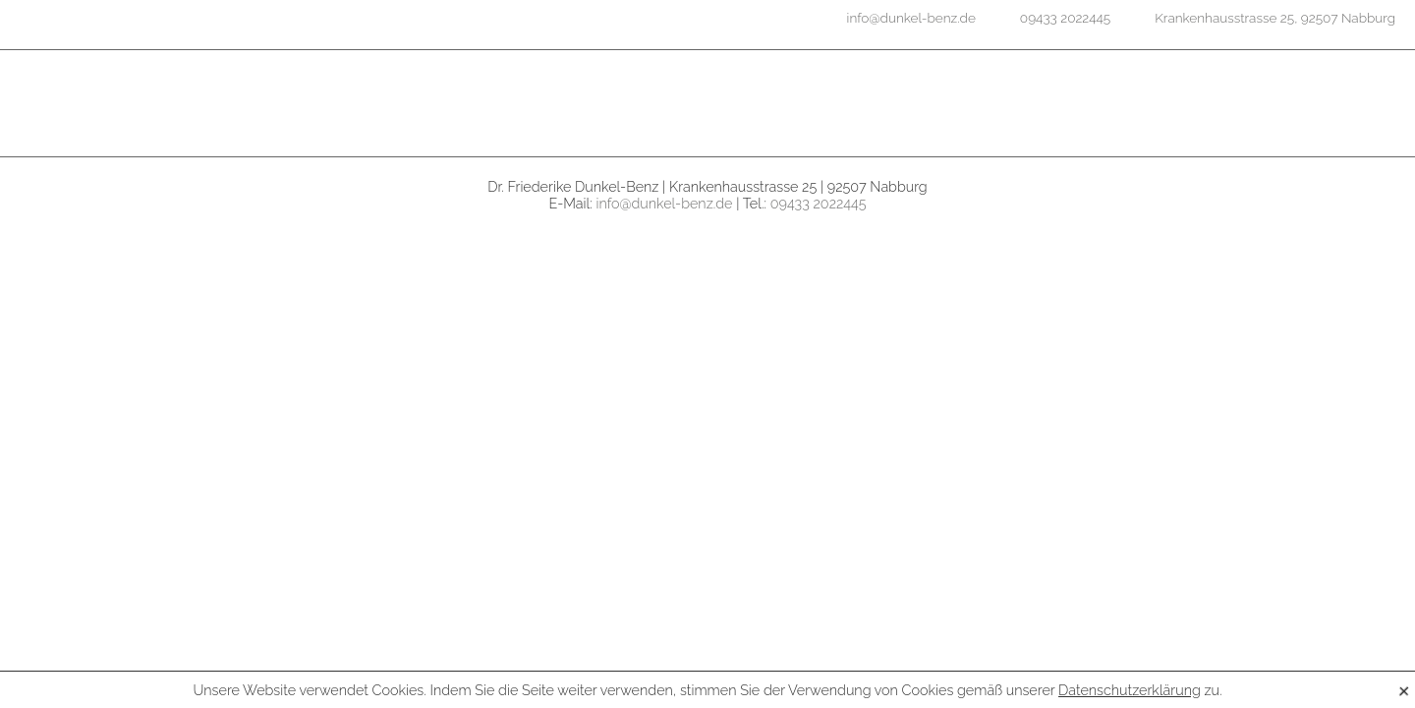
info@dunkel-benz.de (664, 203)
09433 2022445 (818, 203)
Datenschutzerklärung (1129, 689)
